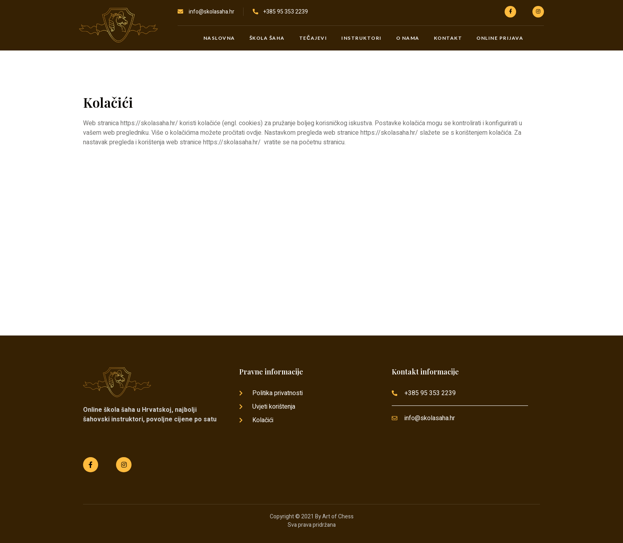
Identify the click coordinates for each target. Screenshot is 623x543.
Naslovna (219, 38)
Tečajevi (313, 38)
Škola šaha (267, 38)
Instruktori (361, 38)
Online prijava (499, 38)
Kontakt (448, 38)
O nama (408, 38)
